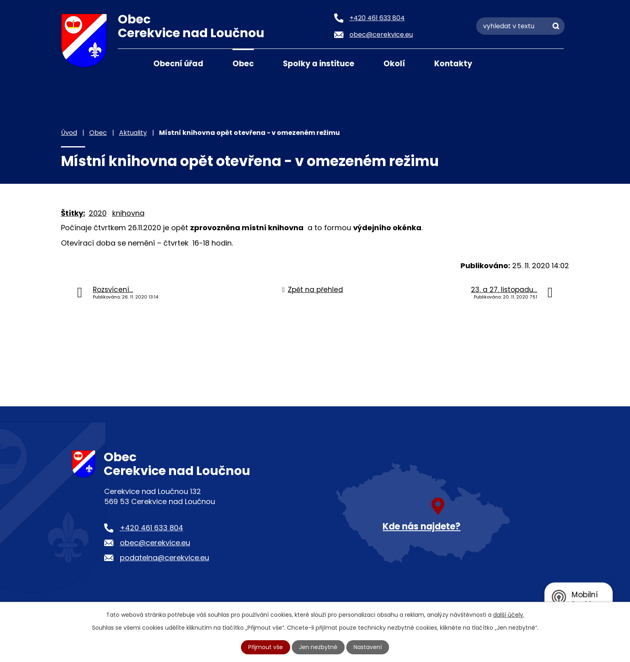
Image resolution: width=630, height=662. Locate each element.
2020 (98, 213)
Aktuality (133, 132)
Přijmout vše (265, 647)
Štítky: (73, 213)
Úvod (128, 63)
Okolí (394, 63)
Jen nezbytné (318, 647)
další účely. (508, 615)
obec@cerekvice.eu (155, 543)
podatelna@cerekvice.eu (164, 558)
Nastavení (368, 647)
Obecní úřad (178, 63)
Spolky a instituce (318, 63)
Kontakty (453, 63)
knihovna (128, 213)
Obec (243, 63)
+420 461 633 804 (151, 528)
